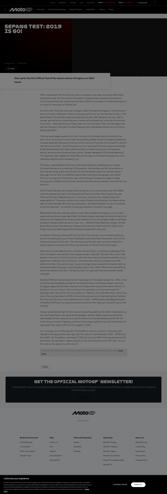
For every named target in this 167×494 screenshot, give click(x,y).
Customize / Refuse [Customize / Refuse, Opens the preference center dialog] (120, 484)
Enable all (138, 484)
